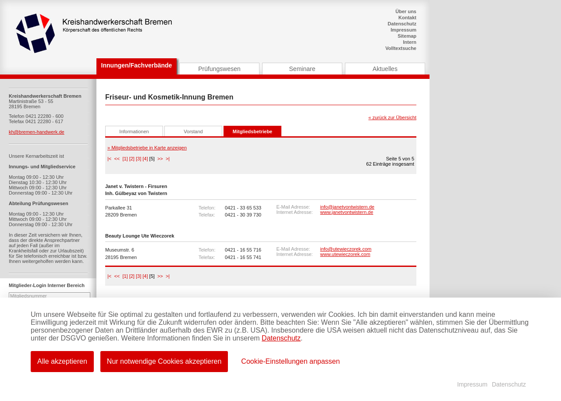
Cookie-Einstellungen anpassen (290, 361)
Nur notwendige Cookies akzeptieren (164, 361)
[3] (138, 158)
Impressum (403, 29)
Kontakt (407, 17)
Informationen (134, 131)
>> (160, 158)
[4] (145, 158)
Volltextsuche (400, 48)
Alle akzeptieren (62, 361)
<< (117, 158)
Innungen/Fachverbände (136, 65)
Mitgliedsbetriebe (252, 131)
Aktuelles (385, 68)
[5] (152, 158)
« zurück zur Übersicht (392, 117)
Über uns (405, 11)
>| (168, 158)
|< (109, 158)
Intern (409, 42)
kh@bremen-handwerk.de (36, 132)
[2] (132, 158)
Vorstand (193, 131)
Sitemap (407, 36)
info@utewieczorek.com (346, 249)
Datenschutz (402, 23)
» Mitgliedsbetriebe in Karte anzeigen (147, 147)
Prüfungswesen (219, 68)
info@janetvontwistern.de (347, 206)
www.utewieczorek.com (345, 254)
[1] (125, 158)
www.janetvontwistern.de (346, 212)
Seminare (302, 68)
